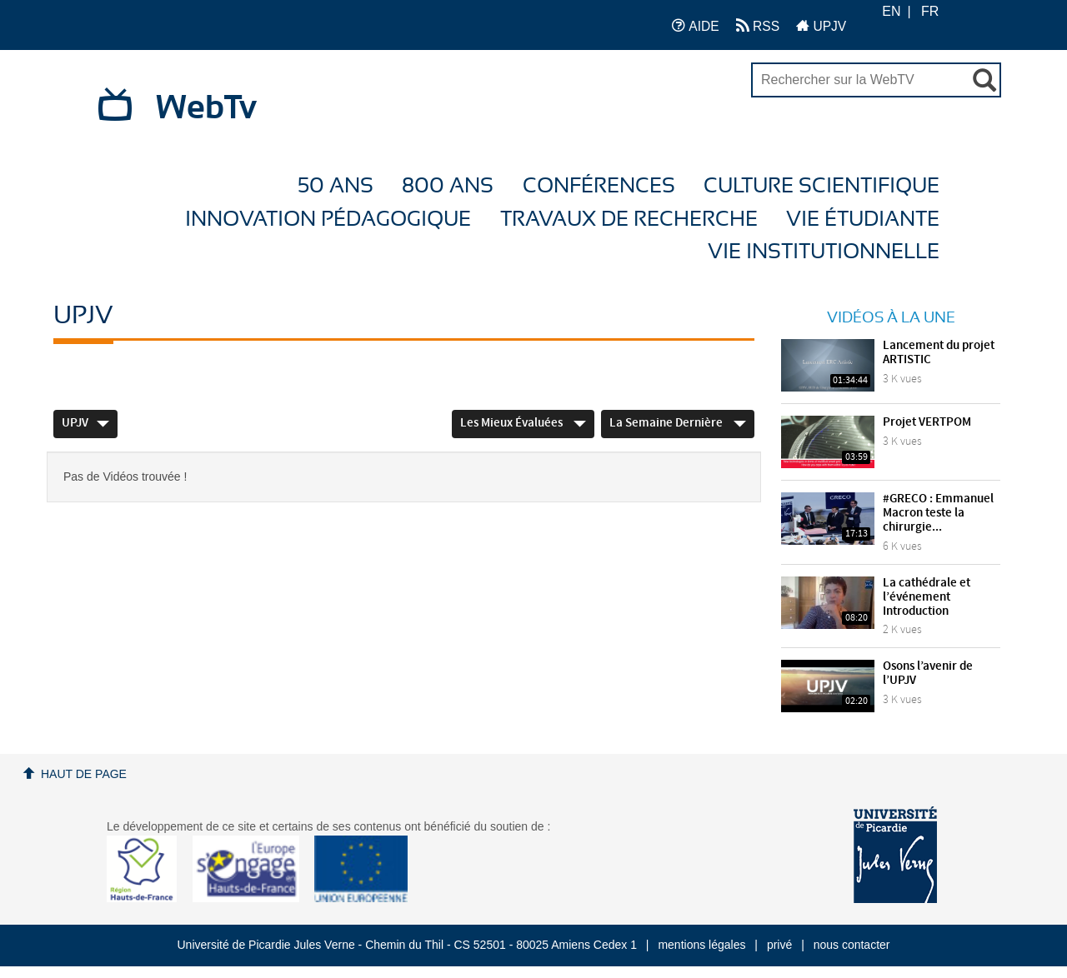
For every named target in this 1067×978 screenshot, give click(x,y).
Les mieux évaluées (523, 423)
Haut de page (84, 774)
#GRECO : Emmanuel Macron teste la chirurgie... (938, 513)
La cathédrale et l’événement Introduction (926, 597)
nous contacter (852, 944)
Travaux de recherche (629, 219)
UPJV (821, 25)
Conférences (599, 186)
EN (891, 11)
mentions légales (701, 944)
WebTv (206, 108)
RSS (757, 25)
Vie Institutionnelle (823, 252)
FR (930, 11)
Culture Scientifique (821, 186)
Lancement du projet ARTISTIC (938, 352)
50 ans (335, 186)
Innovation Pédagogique (328, 219)
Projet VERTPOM (927, 422)
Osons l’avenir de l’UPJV (928, 673)
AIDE (695, 25)
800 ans (447, 186)
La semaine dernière (677, 423)
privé (779, 944)
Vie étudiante (862, 219)
